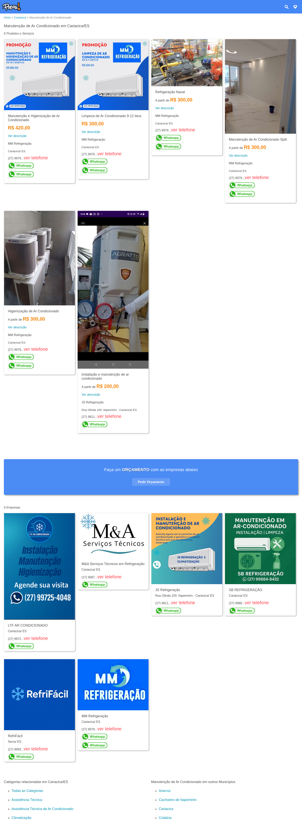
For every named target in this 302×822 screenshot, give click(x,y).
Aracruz (165, 791)
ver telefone (36, 157)
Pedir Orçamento (151, 482)
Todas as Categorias (27, 791)
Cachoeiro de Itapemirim (177, 800)
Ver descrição (17, 136)
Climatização (21, 818)
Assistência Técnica (27, 800)
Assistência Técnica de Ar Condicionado (42, 809)
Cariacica (166, 809)
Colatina (165, 818)
